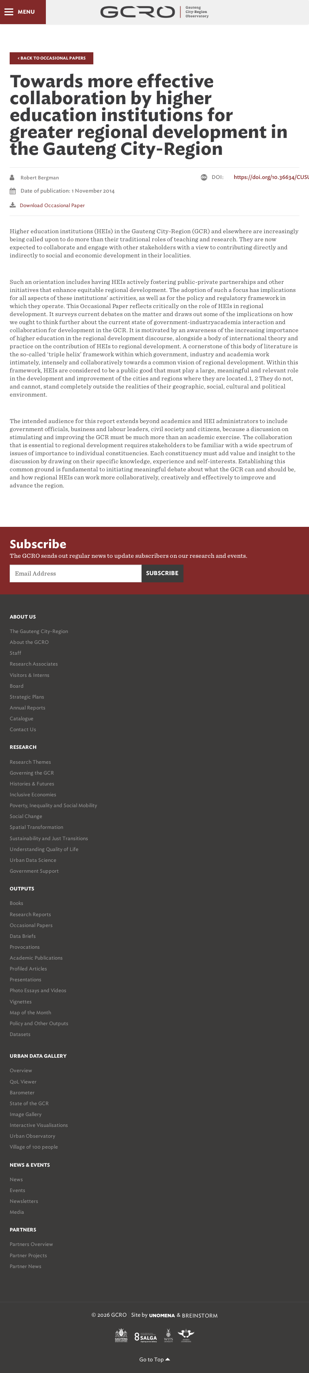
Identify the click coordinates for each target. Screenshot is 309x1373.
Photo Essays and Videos (38, 990)
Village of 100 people (34, 1147)
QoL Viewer (23, 1082)
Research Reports (30, 914)
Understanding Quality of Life (44, 849)
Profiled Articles (28, 969)
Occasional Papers (31, 925)
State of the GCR (29, 1103)
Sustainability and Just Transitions (49, 838)
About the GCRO (29, 642)
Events (17, 1190)
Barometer (22, 1092)
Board (17, 686)
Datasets (20, 1034)
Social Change (26, 816)
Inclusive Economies (33, 794)
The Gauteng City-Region (39, 631)
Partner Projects (28, 1255)
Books (16, 903)
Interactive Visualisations (39, 1125)
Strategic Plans (27, 697)
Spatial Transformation (36, 827)
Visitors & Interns (29, 675)
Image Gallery (25, 1114)
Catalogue (21, 718)
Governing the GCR (32, 773)
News (16, 1179)
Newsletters (24, 1201)
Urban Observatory (32, 1136)
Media (17, 1212)
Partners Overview (31, 1244)
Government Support (34, 871)
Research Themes (30, 762)
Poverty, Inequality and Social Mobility (53, 805)
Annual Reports (27, 708)
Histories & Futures (32, 784)
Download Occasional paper (52, 205)
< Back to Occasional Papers (51, 58)
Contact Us (23, 729)
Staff (15, 653)
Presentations (25, 979)
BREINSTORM (200, 1315)
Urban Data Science (33, 860)
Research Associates (34, 664)
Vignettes (21, 1002)
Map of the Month (30, 1012)
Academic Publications (36, 958)
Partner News (25, 1266)
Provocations (25, 947)
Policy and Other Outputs (39, 1023)
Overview (21, 1070)
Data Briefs (23, 936)
